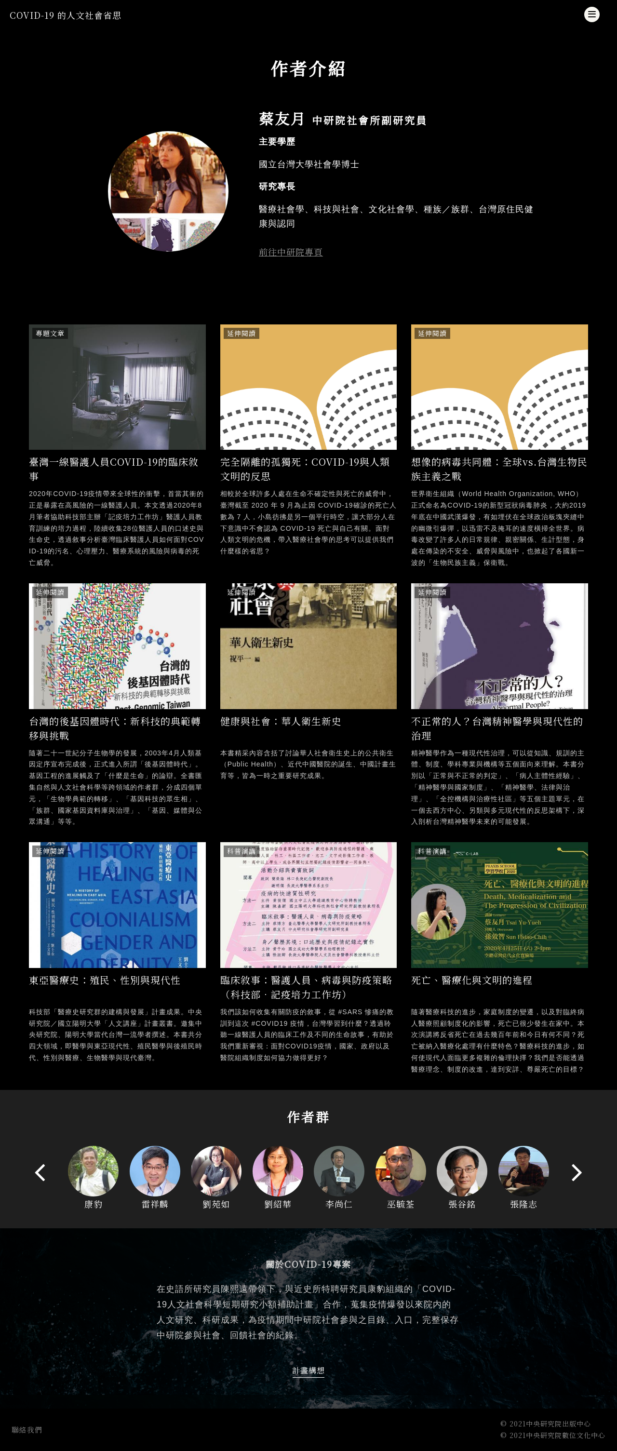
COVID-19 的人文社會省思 (65, 15)
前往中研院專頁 (291, 251)
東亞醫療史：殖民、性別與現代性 (105, 980)
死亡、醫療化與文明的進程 (472, 980)
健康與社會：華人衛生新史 (281, 721)
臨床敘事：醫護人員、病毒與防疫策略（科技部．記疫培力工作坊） (306, 987)
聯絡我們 (27, 1429)
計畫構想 (308, 1370)
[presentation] (40, 1171)
